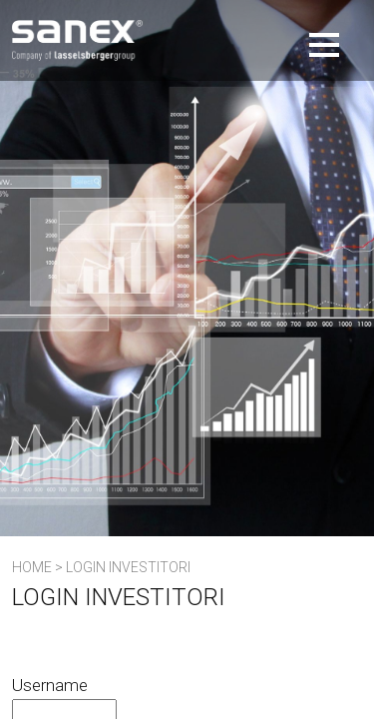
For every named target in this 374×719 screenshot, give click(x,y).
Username (50, 685)
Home (32, 567)
